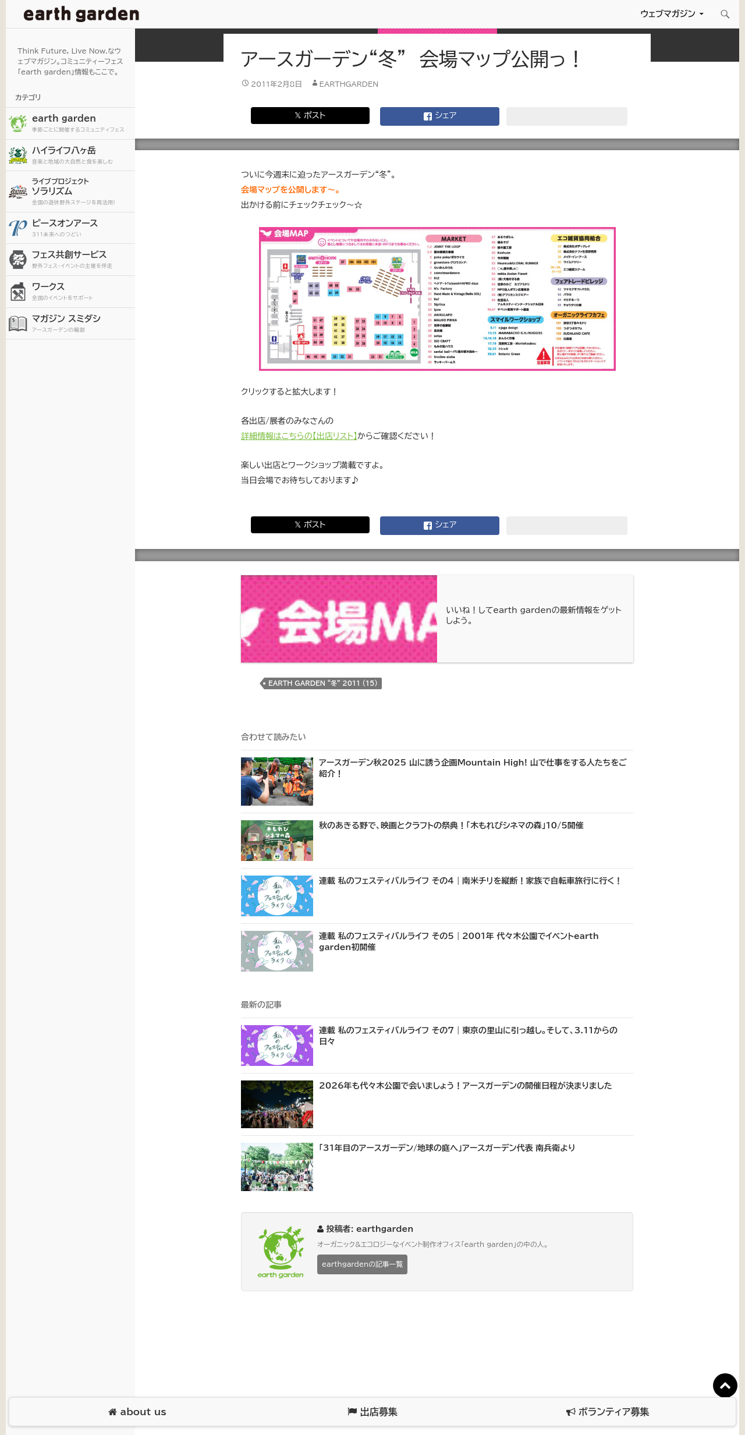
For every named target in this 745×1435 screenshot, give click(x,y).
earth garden (82, 123)
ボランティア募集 (607, 1412)
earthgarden (349, 83)
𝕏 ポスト (310, 115)
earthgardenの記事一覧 (362, 1264)
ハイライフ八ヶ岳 (82, 155)
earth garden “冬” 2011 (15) (323, 683)
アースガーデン (81, 14)
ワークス (82, 292)
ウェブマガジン (668, 13)
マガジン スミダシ (82, 324)
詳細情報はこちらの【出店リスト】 (299, 436)
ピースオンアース (82, 228)
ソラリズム (82, 191)
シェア (440, 116)
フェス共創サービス (82, 260)
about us (137, 1412)
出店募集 (372, 1412)
